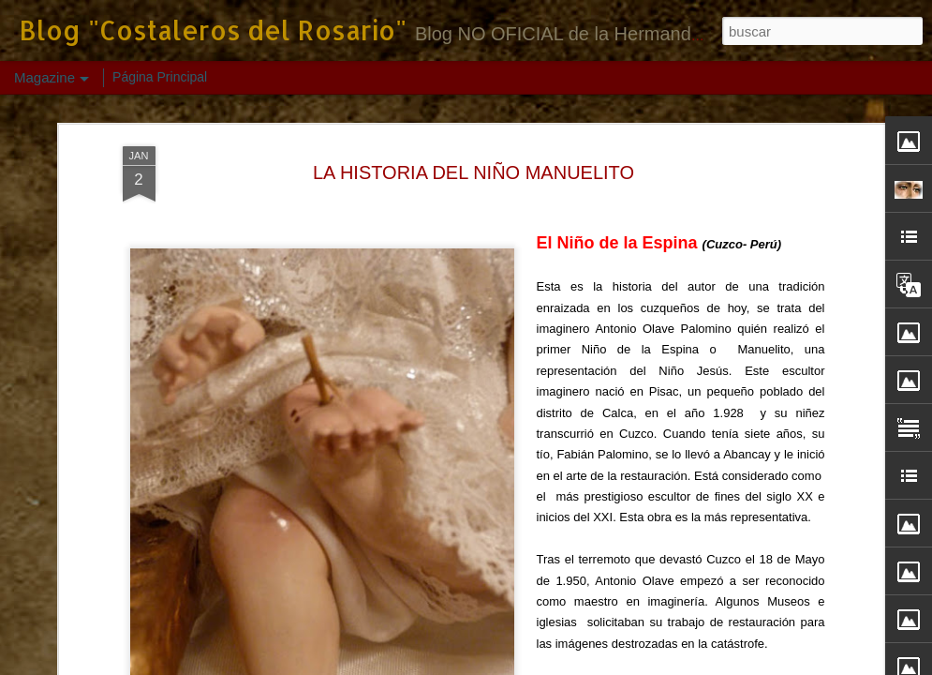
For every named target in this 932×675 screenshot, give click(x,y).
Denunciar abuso (694, 664)
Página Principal (159, 76)
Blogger (632, 664)
